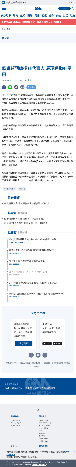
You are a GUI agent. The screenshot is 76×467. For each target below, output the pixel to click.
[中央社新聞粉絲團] (38, 410)
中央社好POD (44, 441)
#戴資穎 (22, 189)
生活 (65, 15)
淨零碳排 (42, 433)
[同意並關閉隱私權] (74, 451)
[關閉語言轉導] (74, 461)
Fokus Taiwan (15, 425)
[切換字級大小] (22, 87)
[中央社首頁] (38, 8)
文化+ (41, 431)
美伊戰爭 (6, 15)
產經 (44, 15)
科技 (58, 15)
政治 (22, 15)
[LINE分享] (10, 87)
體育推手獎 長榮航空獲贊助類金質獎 (27, 261)
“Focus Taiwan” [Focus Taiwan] (39, 464)
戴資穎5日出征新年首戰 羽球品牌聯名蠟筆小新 (32, 250)
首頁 (3, 29)
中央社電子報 (43, 438)
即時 (15, 15)
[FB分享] (4, 87)
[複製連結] (16, 87)
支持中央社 (64, 8)
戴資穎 (12, 232)
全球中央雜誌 (43, 428)
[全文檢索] (73, 8)
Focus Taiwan (15, 420)
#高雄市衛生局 (9, 189)
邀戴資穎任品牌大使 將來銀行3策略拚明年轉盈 (32, 239)
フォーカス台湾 (16, 423)
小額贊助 (23, 343)
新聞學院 (42, 436)
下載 (71, 2)
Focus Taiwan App (45, 425)
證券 (51, 15)
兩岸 (37, 15)
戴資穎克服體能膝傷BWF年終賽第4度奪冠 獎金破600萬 (36, 293)
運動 (8, 29)
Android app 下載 (45, 423)
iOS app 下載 (43, 420)
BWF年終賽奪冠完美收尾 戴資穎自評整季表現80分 (34, 283)
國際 (29, 15)
